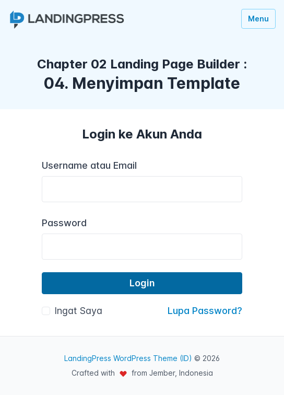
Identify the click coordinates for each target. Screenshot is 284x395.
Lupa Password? (205, 310)
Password (64, 222)
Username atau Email (89, 165)
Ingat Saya (78, 310)
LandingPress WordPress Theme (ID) (128, 358)
